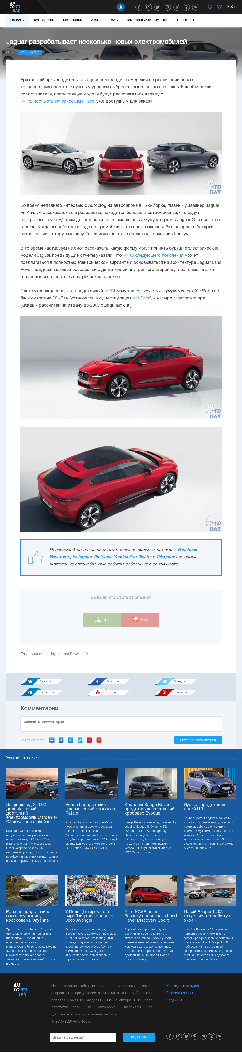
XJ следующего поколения (156, 256)
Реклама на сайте (180, 994)
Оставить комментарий (198, 741)
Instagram (81, 557)
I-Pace (144, 298)
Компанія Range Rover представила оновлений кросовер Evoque (149, 810)
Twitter (145, 557)
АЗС (114, 20)
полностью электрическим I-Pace (60, 102)
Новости (17, 20)
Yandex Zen (125, 557)
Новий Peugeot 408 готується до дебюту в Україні (207, 917)
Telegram (165, 557)
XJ (112, 291)
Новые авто (186, 20)
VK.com (52, 742)
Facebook (187, 550)
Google (99, 742)
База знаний (73, 20)
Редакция (174, 1001)
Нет (139, 620)
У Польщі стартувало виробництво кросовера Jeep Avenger (90, 917)
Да (102, 620)
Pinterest (102, 557)
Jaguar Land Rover (64, 654)
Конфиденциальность (184, 987)
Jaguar (91, 80)
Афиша (96, 20)
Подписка (139, 1038)
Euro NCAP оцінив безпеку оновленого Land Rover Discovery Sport (151, 917)
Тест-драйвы (44, 20)
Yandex (89, 742)
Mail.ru (70, 742)
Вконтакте (60, 557)
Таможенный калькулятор (147, 20)
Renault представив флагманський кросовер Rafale (90, 810)
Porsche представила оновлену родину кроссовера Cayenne (28, 917)
